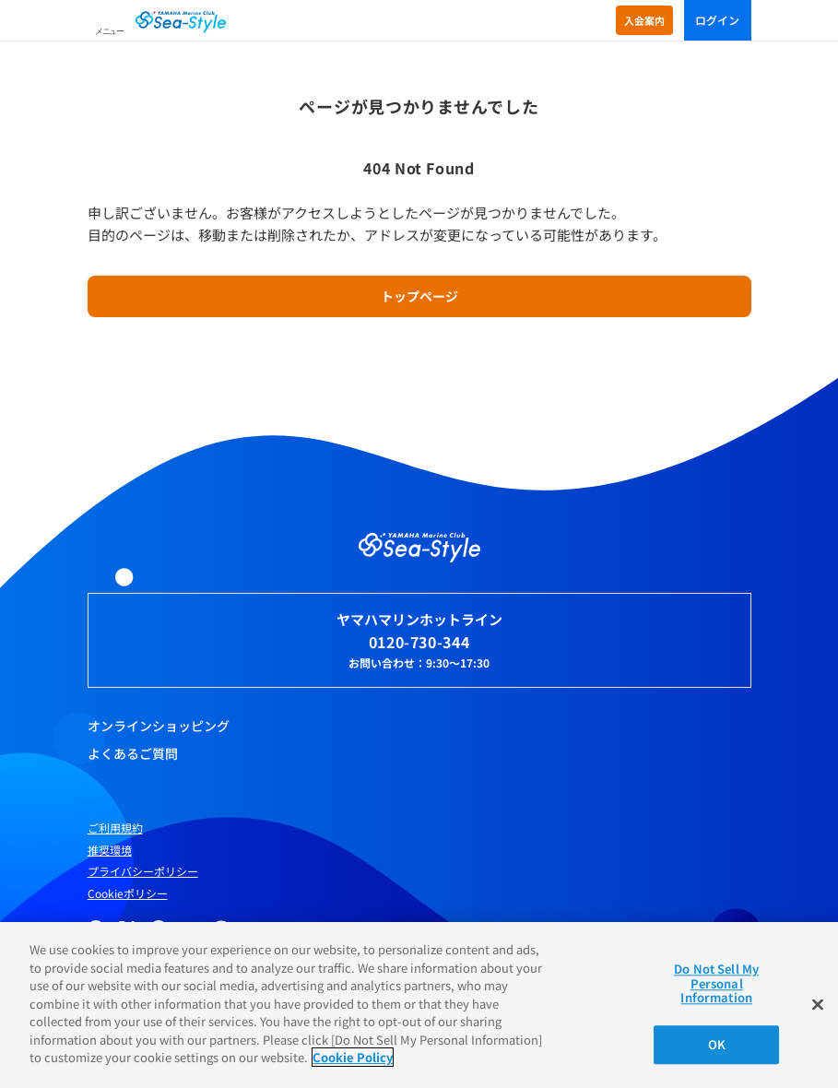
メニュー (109, 31)
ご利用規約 (115, 828)
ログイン (717, 20)
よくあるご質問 (133, 753)
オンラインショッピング (159, 725)
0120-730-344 (419, 642)
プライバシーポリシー (143, 871)
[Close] (817, 1005)
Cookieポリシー (128, 893)
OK (717, 1044)
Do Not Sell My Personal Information (716, 983)
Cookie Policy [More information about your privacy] (353, 1057)
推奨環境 (110, 850)
